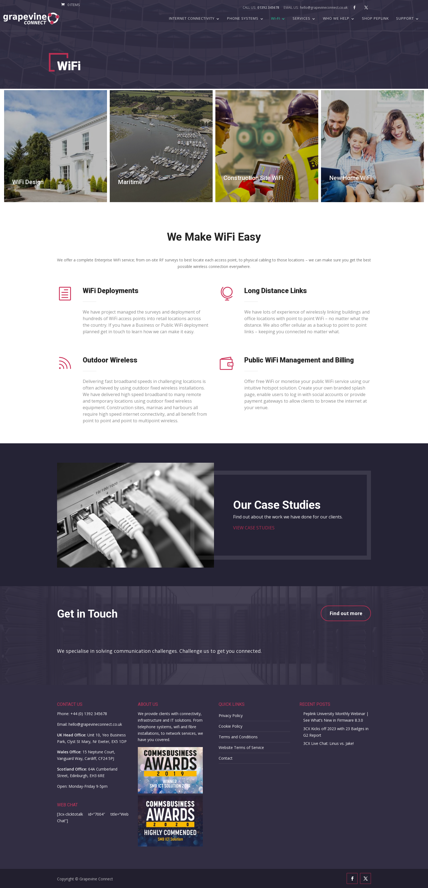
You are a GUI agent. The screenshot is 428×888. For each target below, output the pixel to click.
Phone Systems (242, 19)
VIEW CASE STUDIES (254, 528)
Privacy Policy (231, 715)
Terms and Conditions (238, 736)
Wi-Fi (275, 19)
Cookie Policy (230, 726)
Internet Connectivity (192, 19)
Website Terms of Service (241, 747)
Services (301, 19)
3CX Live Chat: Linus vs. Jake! (328, 743)
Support (405, 19)
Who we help (336, 19)
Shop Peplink (375, 19)
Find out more (345, 613)
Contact (226, 758)
